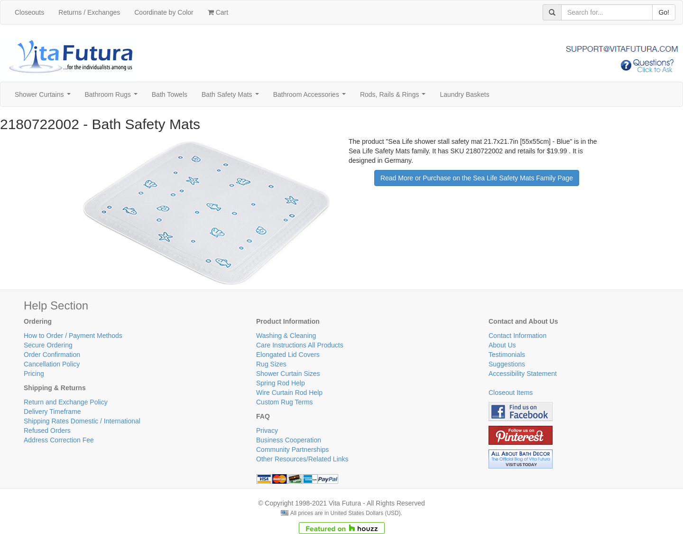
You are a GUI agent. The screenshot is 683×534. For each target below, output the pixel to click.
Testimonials (507, 354)
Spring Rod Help (280, 383)
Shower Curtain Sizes (288, 373)
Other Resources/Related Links (302, 459)
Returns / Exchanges (89, 12)
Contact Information (517, 335)
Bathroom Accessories (311, 97)
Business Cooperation (288, 440)
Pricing (34, 373)
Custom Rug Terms (284, 402)
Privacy (267, 430)
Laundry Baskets (464, 94)
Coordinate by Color (164, 12)
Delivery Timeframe (52, 411)
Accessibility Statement (523, 373)
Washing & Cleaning (286, 335)
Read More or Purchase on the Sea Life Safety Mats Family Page (476, 178)
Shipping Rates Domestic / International (82, 421)
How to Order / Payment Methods (73, 335)
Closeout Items (511, 392)
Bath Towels (169, 94)
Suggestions (507, 364)
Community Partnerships (292, 449)
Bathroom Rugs (113, 97)
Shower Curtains (44, 97)
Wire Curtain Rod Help (289, 392)
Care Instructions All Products (299, 345)
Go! (663, 12)
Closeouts (29, 12)
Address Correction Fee (59, 440)
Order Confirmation (52, 354)
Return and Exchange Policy (66, 402)
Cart (218, 12)
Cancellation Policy (52, 364)
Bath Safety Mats (232, 97)
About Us (502, 345)
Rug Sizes (271, 364)
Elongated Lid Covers (288, 354)
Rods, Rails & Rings (394, 97)
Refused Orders (47, 430)
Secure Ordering (48, 345)
